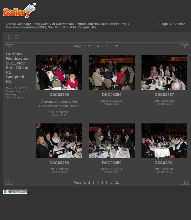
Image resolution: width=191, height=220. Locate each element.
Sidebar (179, 24)
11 (117, 46)
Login (164, 24)
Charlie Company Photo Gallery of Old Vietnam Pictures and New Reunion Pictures (66, 24)
